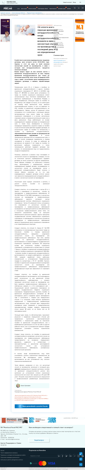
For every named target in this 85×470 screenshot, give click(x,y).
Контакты (69, 8)
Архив (2, 450)
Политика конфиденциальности (10, 457)
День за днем (24, 8)
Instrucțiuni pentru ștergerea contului (12, 460)
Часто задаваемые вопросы (9, 453)
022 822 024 (11, 2)
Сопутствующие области (43, 8)
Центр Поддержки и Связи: (11, 443)
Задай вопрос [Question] (39, 440)
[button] (79, 453)
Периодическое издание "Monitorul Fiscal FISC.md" (28, 391)
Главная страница (5, 12)
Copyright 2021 (3, 469)
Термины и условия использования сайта (13, 455)
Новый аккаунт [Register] (67, 2)
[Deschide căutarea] (74, 8)
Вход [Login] (74, 2)
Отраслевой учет (53, 8)
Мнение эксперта (32, 8)
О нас (18, 8)
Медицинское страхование (34, 12)
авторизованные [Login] (58, 62)
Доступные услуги (62, 8)
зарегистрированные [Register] (59, 60)
